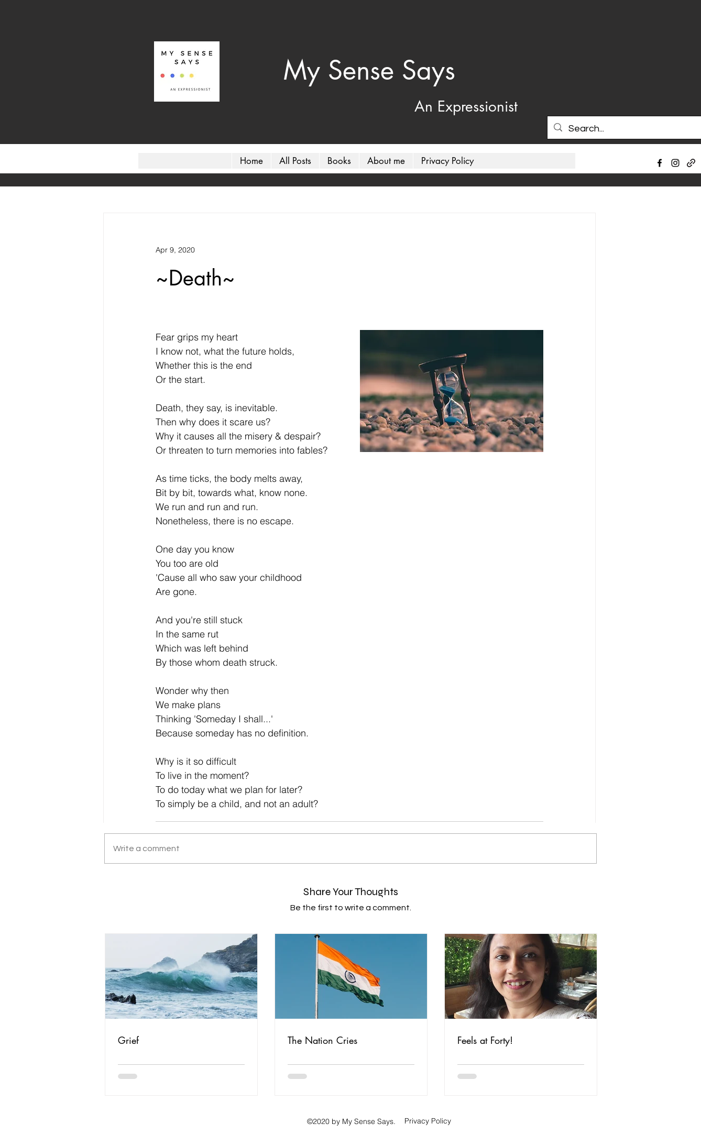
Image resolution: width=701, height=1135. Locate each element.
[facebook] (659, 163)
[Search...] (626, 128)
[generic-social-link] (691, 163)
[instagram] (675, 163)
